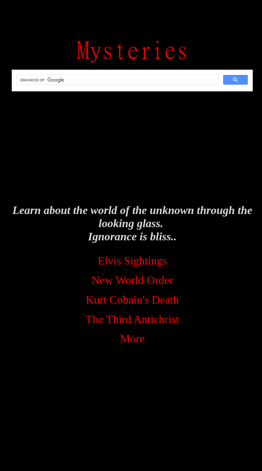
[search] (116, 80)
